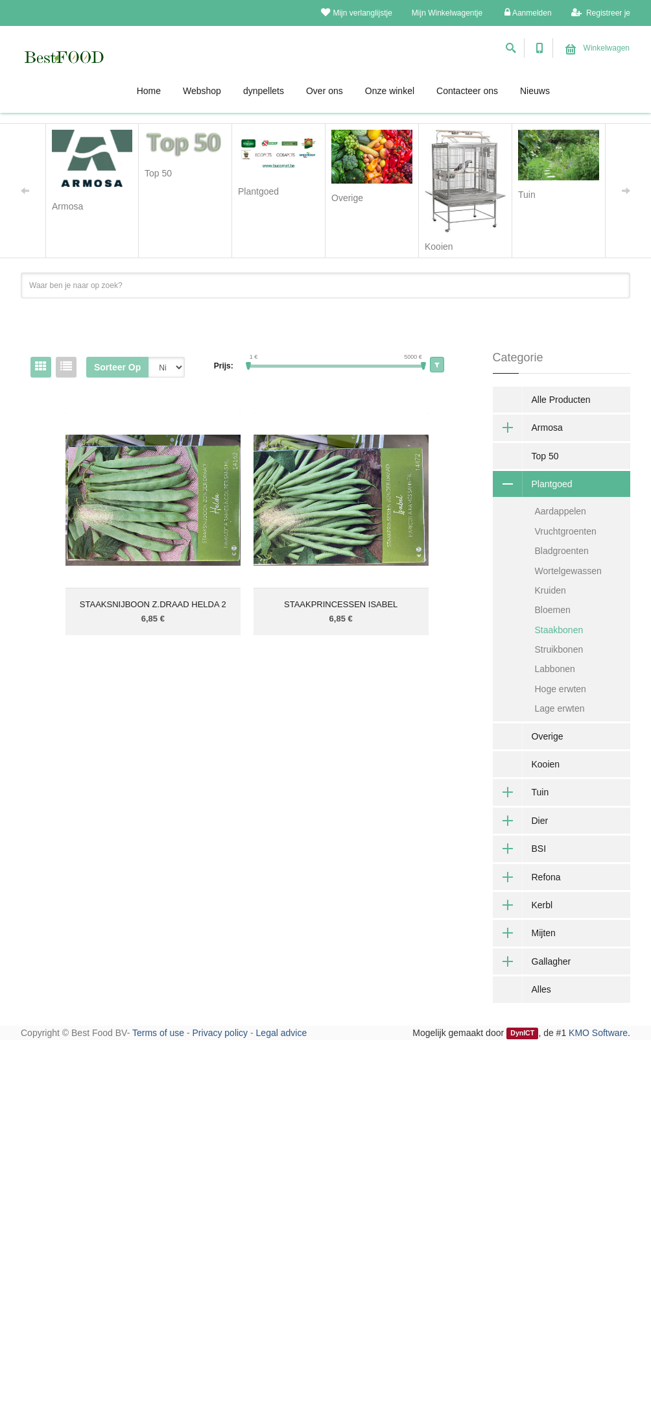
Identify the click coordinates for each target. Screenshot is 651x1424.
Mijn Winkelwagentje (447, 13)
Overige (547, 736)
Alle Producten (561, 399)
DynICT (522, 1033)
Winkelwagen (597, 48)
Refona (527, 877)
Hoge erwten (560, 689)
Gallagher (532, 961)
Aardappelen (560, 511)
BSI (520, 849)
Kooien (546, 764)
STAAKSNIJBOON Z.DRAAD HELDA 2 (153, 604)
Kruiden (550, 590)
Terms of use (158, 1033)
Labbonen (555, 669)
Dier (521, 821)
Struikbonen (559, 649)
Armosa (528, 427)
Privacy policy (220, 1033)
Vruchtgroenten (566, 531)
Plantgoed (533, 484)
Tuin (521, 792)
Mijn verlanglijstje (356, 13)
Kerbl (523, 905)
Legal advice (281, 1033)
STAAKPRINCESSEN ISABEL (340, 604)
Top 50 (545, 456)
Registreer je (600, 13)
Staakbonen (559, 630)
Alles (541, 989)
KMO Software (598, 1033)
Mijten (524, 933)
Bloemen (553, 610)
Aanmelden (527, 13)
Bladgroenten (562, 551)
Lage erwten (560, 708)
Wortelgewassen (568, 571)
